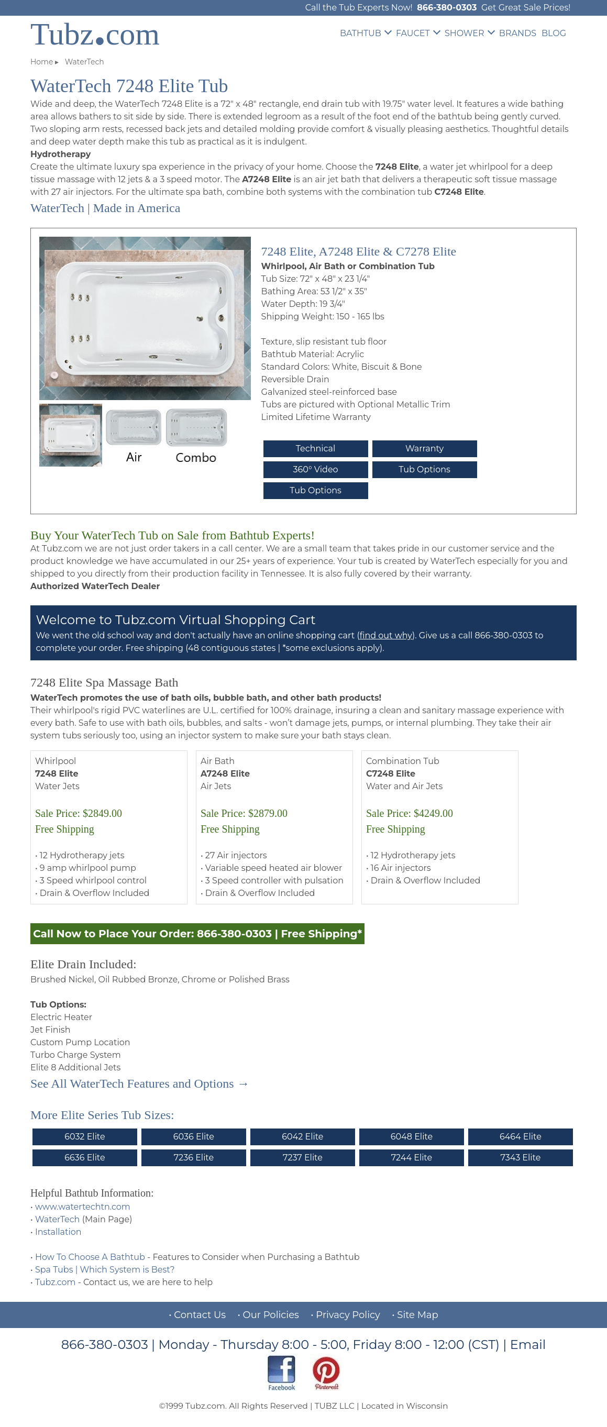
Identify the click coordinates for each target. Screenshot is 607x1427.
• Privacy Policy (345, 1315)
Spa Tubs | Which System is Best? (105, 1270)
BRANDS (517, 33)
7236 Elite (194, 1158)
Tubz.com (55, 1282)
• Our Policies (268, 1315)
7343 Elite (521, 1158)
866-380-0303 (447, 8)
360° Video (315, 469)
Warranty (424, 448)
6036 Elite (193, 1137)
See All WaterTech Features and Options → (140, 1083)
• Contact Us (197, 1315)
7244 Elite (412, 1158)
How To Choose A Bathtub (90, 1257)
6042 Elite (302, 1137)
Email (528, 1344)
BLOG (554, 33)
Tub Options (424, 469)
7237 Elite (303, 1158)
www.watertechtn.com (82, 1207)
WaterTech (57, 1219)
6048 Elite (412, 1137)
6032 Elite (84, 1137)
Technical (316, 448)
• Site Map (415, 1315)
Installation (58, 1232)
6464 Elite (521, 1137)
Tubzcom (95, 34)
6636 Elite (84, 1158)
